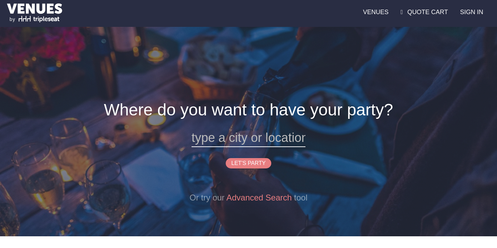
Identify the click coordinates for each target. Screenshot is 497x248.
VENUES (376, 12)
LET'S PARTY (248, 163)
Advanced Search (259, 197)
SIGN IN (471, 12)
